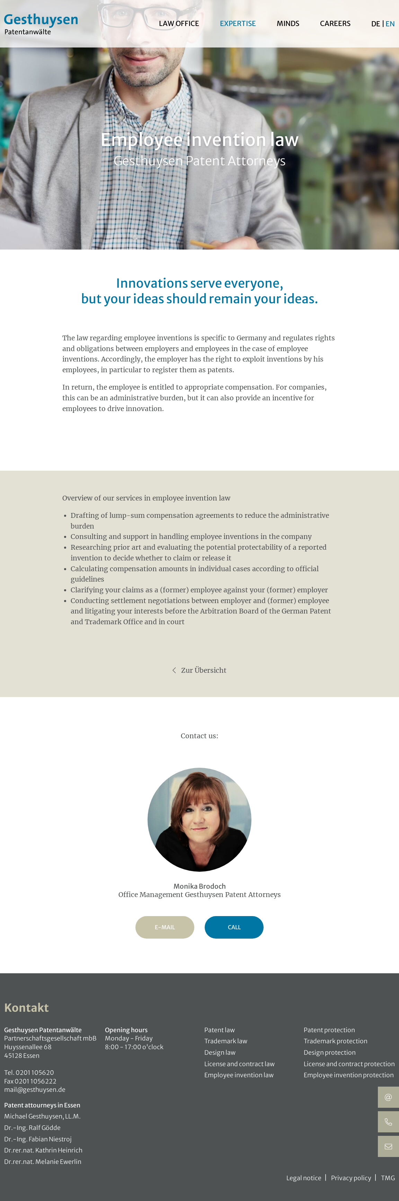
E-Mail (165, 927)
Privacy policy (351, 1178)
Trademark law (225, 1041)
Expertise (238, 23)
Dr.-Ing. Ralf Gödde (32, 1128)
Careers (335, 23)
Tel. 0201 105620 (29, 1073)
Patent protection (329, 1030)
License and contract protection (349, 1064)
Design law (220, 1052)
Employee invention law (239, 1075)
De (376, 24)
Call (234, 927)
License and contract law (239, 1064)
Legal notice (303, 1178)
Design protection (330, 1052)
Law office (179, 23)
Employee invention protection (349, 1075)
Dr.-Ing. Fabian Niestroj (38, 1139)
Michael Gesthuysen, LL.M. (42, 1116)
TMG (388, 1178)
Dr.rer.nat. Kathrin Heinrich (43, 1150)
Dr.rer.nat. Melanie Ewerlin (42, 1162)
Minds (288, 23)
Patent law (219, 1030)
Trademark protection (335, 1041)
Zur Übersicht (199, 670)
